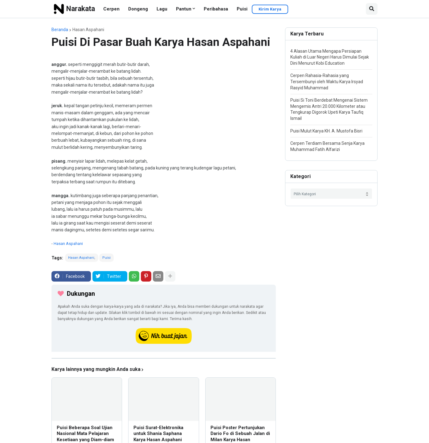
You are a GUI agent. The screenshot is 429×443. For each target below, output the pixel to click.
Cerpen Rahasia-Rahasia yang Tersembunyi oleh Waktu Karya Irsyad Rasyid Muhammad (326, 81)
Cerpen (111, 9)
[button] (372, 9)
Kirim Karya (270, 9)
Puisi (242, 9)
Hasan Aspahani (88, 29)
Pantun (183, 9)
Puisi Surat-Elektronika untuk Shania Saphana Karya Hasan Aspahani (158, 433)
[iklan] (163, 358)
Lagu (162, 9)
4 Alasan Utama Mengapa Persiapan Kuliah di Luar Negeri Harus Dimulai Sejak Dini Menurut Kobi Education (329, 57)
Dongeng (138, 9)
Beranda (59, 29)
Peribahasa (216, 9)
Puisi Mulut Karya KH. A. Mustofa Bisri (326, 130)
